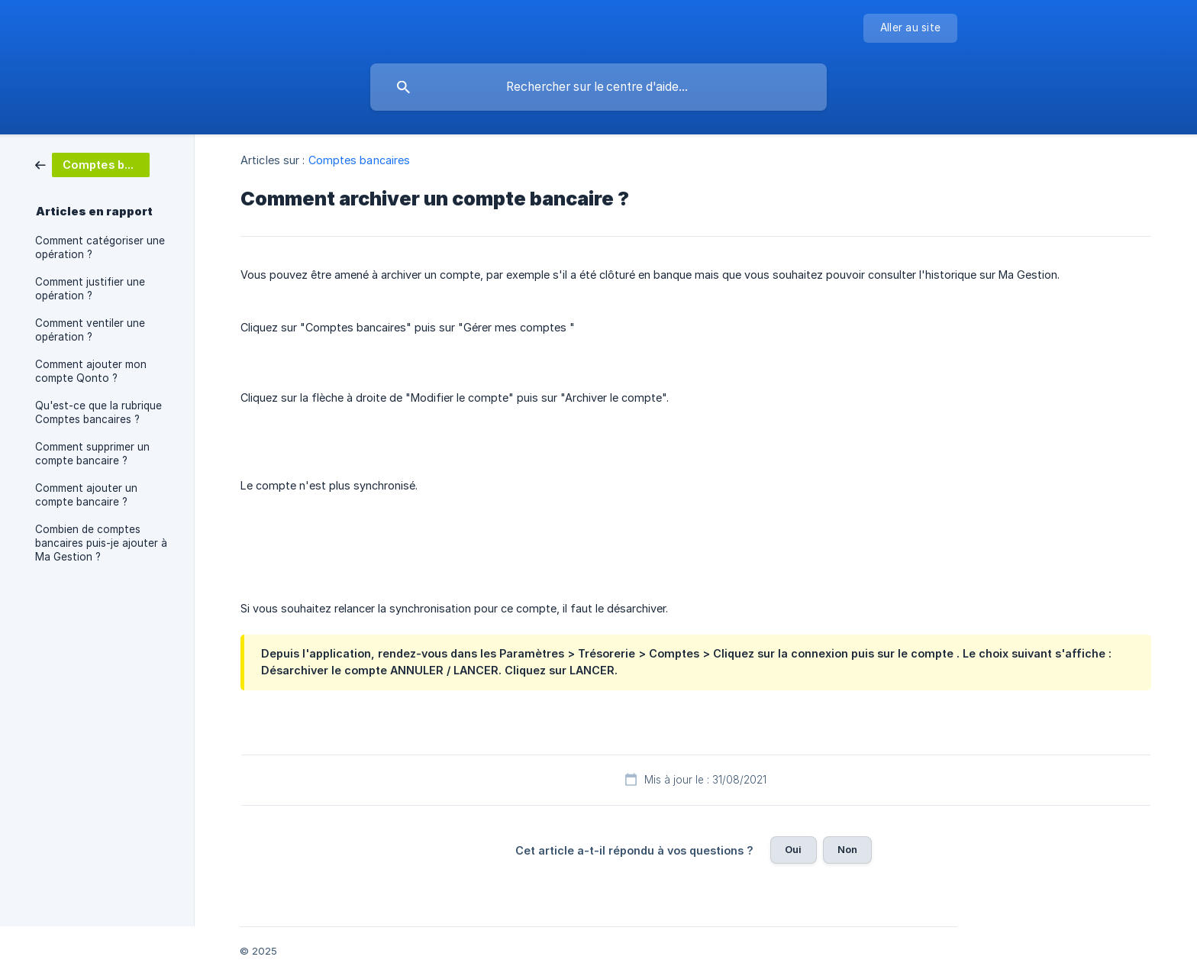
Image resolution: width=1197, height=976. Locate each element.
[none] (910, 28)
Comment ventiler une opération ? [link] (90, 330)
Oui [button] (793, 849)
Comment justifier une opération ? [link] (90, 289)
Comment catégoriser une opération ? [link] (100, 247)
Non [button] (847, 849)
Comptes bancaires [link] (359, 160)
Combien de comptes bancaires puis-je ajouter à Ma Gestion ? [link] (101, 543)
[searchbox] (598, 87)
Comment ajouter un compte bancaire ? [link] (86, 495)
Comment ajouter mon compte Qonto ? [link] (91, 371)
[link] (92, 164)
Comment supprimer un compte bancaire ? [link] (92, 454)
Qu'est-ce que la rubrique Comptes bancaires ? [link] (98, 412)
